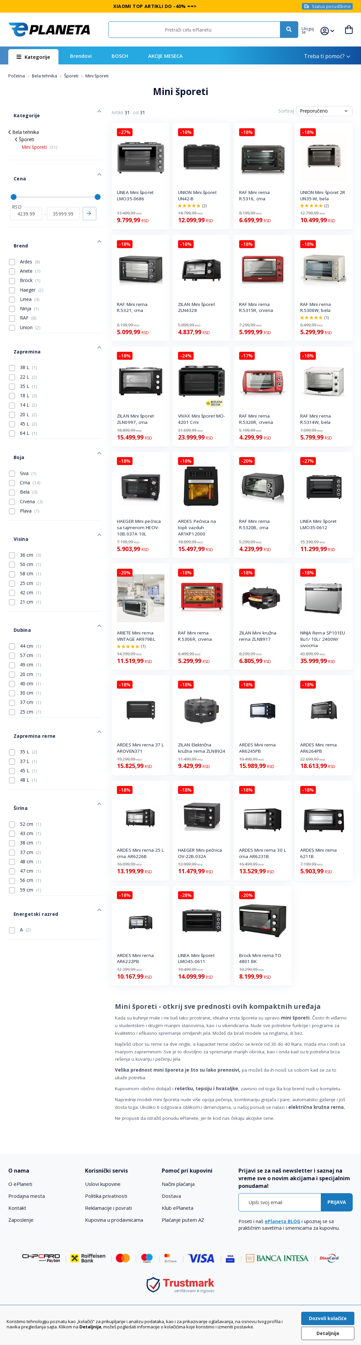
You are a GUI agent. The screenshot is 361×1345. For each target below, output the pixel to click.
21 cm (25, 549)
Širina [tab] (14, 734)
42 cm (25, 540)
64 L (23, 397)
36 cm (25, 502)
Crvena (26, 457)
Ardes (24, 234)
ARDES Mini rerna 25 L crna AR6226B (140, 853)
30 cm (25, 632)
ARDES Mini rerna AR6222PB (135, 958)
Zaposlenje (21, 1219)
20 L (23, 378)
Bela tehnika (45, 76)
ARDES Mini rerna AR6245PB (257, 748)
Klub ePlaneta (177, 1207)
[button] (312, 29)
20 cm (25, 613)
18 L (23, 359)
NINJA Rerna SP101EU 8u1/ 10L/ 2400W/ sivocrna (322, 639)
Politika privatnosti (106, 1196)
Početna (17, 76)
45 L (23, 388)
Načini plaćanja (178, 1184)
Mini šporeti (39, 139)
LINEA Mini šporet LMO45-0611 (196, 958)
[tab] (43, 1171)
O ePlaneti (20, 1184)
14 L (23, 369)
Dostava (171, 1196)
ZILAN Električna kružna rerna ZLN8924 (201, 748)
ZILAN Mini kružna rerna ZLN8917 (258, 636)
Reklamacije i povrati (108, 1207)
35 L (23, 350)
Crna (25, 438)
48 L (23, 711)
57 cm (25, 594)
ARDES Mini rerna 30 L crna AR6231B (262, 853)
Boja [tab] (13, 416)
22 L (23, 341)
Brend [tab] (15, 221)
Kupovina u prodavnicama (114, 1219)
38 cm (25, 765)
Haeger (26, 262)
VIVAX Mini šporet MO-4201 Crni (201, 419)
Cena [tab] (13, 165)
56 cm (25, 803)
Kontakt (17, 1207)
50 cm (25, 512)
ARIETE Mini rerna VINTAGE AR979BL (136, 636)
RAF (23, 290)
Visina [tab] (15, 489)
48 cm (25, 784)
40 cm (25, 623)
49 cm (25, 604)
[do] (63, 194)
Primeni (89, 194)
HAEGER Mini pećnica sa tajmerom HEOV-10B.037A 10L (139, 527)
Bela (23, 448)
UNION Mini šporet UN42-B (197, 195)
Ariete (25, 243)
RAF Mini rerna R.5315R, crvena (256, 307)
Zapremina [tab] (20, 319)
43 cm (25, 756)
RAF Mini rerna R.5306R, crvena (195, 636)
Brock (25, 252)
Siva (23, 429)
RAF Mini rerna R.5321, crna (132, 307)
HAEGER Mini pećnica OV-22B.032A (200, 853)
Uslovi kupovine (103, 1184)
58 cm (25, 521)
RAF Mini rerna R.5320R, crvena (256, 419)
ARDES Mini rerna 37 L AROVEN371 (140, 748)
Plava (24, 466)
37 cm (25, 641)
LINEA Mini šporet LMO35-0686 (135, 195)
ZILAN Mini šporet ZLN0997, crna (135, 419)
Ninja (24, 281)
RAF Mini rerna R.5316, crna (254, 195)
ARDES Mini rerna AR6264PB (318, 748)
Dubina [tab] (16, 572)
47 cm (25, 793)
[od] (26, 194)
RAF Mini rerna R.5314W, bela (315, 419)
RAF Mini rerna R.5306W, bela (315, 307)
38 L (23, 332)
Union (25, 300)
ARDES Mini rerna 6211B (318, 853)
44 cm (25, 585)
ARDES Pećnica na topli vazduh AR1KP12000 (197, 527)
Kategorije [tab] (20, 110)
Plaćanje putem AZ (183, 1219)
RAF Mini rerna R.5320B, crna (254, 524)
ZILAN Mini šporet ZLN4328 (196, 307)
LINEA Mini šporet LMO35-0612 (318, 524)
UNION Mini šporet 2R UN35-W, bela (322, 195)
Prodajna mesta (26, 1196)
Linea (24, 271)
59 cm (25, 812)
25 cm (25, 531)
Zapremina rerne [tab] (27, 670)
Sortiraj (286, 111)
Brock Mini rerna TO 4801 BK (260, 958)
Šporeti (71, 76)
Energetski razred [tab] (28, 831)
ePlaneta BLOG (282, 1221)
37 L (23, 692)
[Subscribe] (337, 1202)
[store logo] (49, 30)
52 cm (25, 746)
